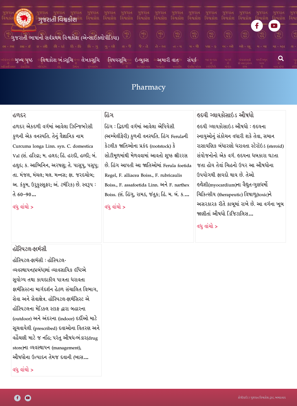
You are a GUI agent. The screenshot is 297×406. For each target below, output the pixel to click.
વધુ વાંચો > (23, 207)
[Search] (281, 58)
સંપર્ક (192, 60)
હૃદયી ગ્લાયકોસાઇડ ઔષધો (225, 115)
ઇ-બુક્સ (142, 60)
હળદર (19, 115)
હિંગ (109, 115)
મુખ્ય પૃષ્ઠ (24, 60)
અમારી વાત (168, 60)
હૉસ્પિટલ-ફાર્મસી (30, 249)
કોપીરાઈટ (243, 397)
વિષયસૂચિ (117, 60)
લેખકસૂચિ (90, 60)
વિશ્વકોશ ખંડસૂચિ (57, 60)
